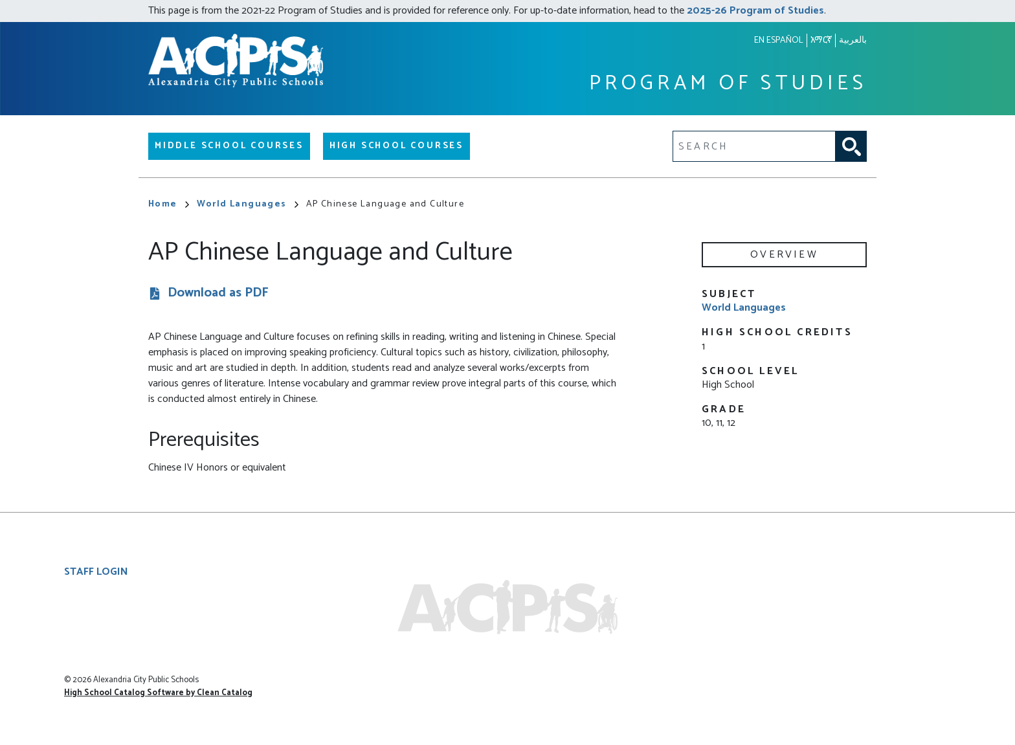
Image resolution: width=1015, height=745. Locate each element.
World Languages (247, 204)
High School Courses (396, 146)
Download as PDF (218, 294)
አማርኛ (821, 40)
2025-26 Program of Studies (755, 10)
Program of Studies (728, 84)
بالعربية (853, 40)
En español (778, 40)
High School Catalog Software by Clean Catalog (158, 693)
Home (168, 204)
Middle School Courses (229, 146)
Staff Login (96, 572)
